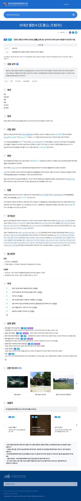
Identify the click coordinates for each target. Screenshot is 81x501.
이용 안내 (66, 4)
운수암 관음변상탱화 (56, 238)
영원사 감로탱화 (30, 238)
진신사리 (34, 81)
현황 (5, 102)
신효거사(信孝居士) (37, 142)
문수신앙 (17, 81)
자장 (11, 81)
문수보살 (6, 137)
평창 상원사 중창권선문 (45, 223)
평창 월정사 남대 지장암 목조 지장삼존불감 (31, 243)
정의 (5, 94)
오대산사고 (14, 168)
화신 (20, 142)
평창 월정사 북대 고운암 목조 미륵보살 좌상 (55, 243)
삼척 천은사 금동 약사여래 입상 (57, 240)
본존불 (70, 205)
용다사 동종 (7, 238)
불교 (5, 39)
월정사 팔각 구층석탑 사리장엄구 (19, 228)
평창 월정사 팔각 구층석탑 (63, 221)
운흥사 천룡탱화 (66, 238)
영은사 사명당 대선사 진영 (29, 240)
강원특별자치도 (58, 245)
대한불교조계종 (70, 179)
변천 (5, 100)
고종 (39, 232)
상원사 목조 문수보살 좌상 (36, 226)
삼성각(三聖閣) (43, 195)
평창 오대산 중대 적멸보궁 (68, 223)
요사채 (23, 197)
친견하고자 (23, 137)
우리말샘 (35, 288)
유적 (10, 39)
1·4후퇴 (6, 172)
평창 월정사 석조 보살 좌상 (18, 223)
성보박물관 (26, 81)
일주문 (19, 197)
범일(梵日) (57, 142)
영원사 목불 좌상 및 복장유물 (14, 235)
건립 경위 (6, 97)
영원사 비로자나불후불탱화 (18, 238)
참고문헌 (6, 108)
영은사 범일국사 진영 (42, 240)
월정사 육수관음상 (24, 232)
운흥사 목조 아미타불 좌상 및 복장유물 (63, 235)
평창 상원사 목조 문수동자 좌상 (12, 226)
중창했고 (35, 161)
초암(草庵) (58, 134)
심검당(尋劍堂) (57, 195)
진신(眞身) (13, 137)
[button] (76, 383)
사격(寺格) (42, 147)
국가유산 (6, 105)
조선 (36, 232)
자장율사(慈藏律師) (26, 134)
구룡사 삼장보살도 (40, 238)
